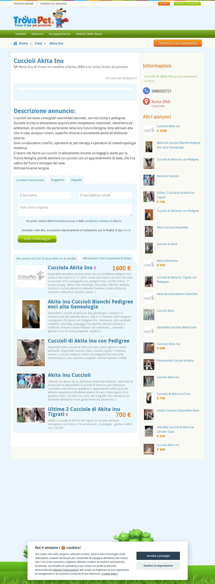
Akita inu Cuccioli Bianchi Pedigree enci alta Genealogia (90, 304)
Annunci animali (24, 3)
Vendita (20, 34)
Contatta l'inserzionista (30, 180)
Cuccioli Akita (165, 310)
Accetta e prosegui (158, 555)
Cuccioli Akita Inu (168, 377)
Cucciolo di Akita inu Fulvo (174, 394)
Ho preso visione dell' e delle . (74, 221)
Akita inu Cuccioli (69, 375)
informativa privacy (63, 221)
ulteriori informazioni (65, 569)
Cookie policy (110, 573)
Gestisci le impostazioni (158, 565)
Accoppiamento (60, 34)
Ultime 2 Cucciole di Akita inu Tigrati (84, 411)
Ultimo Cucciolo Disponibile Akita (178, 410)
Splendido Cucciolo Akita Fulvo (177, 327)
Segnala (76, 179)
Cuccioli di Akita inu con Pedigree (88, 341)
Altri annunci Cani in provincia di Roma (107, 258)
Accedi (164, 3)
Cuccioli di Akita (167, 244)
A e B (127, 230)
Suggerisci (57, 179)
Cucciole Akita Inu (168, 344)
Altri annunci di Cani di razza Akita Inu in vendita (46, 258)
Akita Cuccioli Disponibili (172, 227)
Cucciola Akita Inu (72, 268)
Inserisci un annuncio (53, 3)
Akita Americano (167, 261)
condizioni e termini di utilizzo (103, 221)
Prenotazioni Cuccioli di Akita (175, 360)
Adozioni (37, 34)
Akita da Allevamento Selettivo (177, 294)
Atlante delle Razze (89, 34)
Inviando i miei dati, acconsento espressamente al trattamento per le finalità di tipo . (76, 230)
